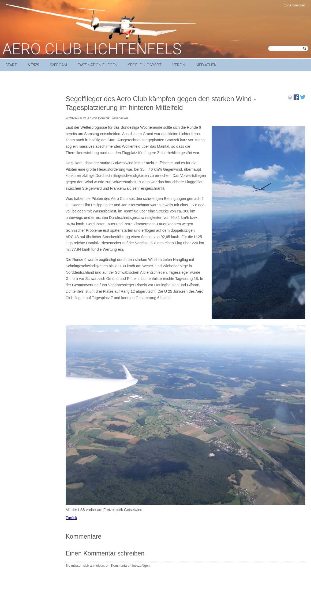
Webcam (58, 65)
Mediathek (206, 65)
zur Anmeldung (295, 5)
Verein (178, 65)
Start (11, 65)
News (33, 65)
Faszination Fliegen (97, 65)
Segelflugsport (145, 65)
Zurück (71, 518)
